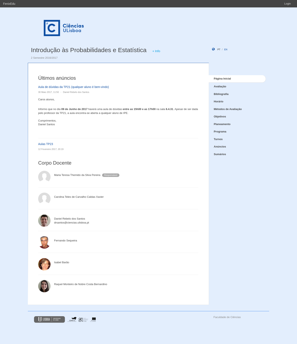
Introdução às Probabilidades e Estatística (88, 50)
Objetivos (220, 116)
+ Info (156, 51)
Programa (220, 131)
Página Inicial (222, 78)
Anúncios (220, 146)
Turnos (218, 139)
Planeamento (222, 124)
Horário (218, 101)
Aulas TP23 (45, 144)
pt (218, 49)
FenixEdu (9, 3)
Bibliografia (221, 94)
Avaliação (220, 86)
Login (287, 3)
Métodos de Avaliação (228, 109)
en (225, 49)
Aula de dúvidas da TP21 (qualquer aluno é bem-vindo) (73, 87)
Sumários (220, 154)
